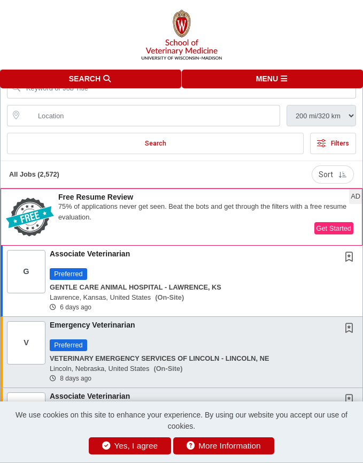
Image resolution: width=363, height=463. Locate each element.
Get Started (333, 228)
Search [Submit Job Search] (155, 143)
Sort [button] (333, 174)
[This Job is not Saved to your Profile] (351, 258)
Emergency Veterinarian (92, 325)
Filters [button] (333, 143)
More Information (224, 445)
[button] (273, 79)
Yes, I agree (130, 445)
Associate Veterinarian (90, 253)
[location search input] (151, 115)
